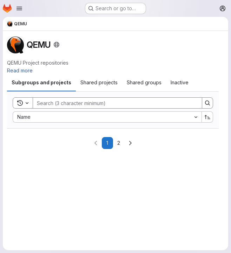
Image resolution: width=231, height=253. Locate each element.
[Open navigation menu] (19, 8)
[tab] (41, 82)
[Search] (114, 103)
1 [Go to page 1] (107, 143)
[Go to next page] (130, 143)
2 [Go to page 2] (118, 143)
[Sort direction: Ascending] (207, 117)
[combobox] (107, 117)
